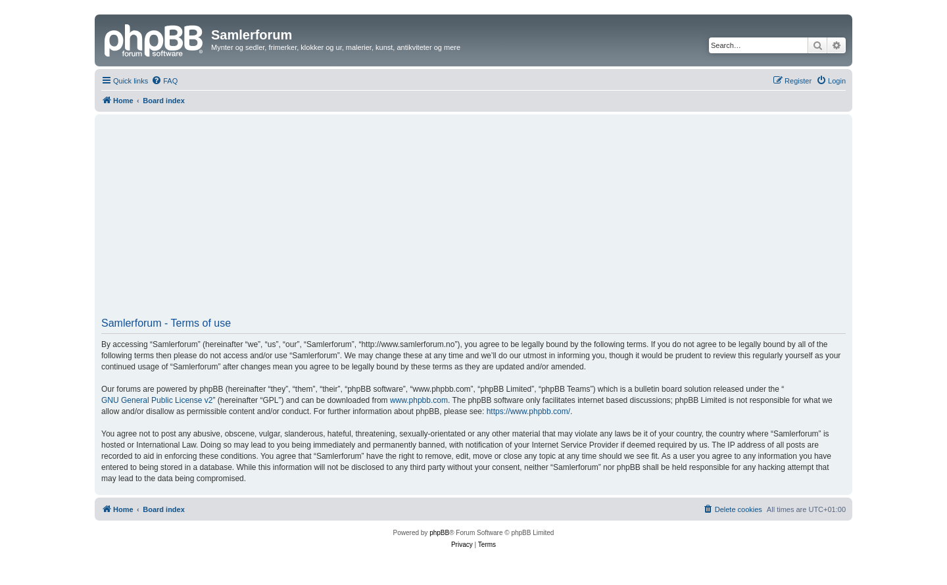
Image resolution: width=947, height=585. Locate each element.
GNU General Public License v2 (156, 400)
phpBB (439, 532)
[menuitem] (164, 81)
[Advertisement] (473, 220)
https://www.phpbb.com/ (528, 411)
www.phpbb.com (419, 400)
